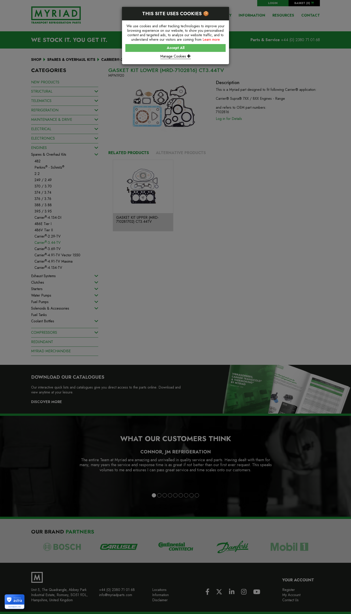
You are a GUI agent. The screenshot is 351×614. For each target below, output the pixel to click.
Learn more (211, 39)
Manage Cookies (175, 56)
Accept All (175, 47)
